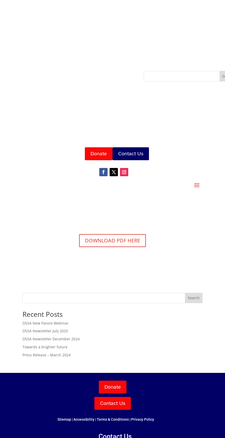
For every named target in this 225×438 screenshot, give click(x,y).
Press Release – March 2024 (46, 354)
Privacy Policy (142, 419)
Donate (99, 153)
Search (194, 297)
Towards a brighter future (45, 346)
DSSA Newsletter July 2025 (45, 330)
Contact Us (130, 153)
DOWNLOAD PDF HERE (112, 240)
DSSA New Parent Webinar (45, 323)
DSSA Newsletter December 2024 (51, 338)
